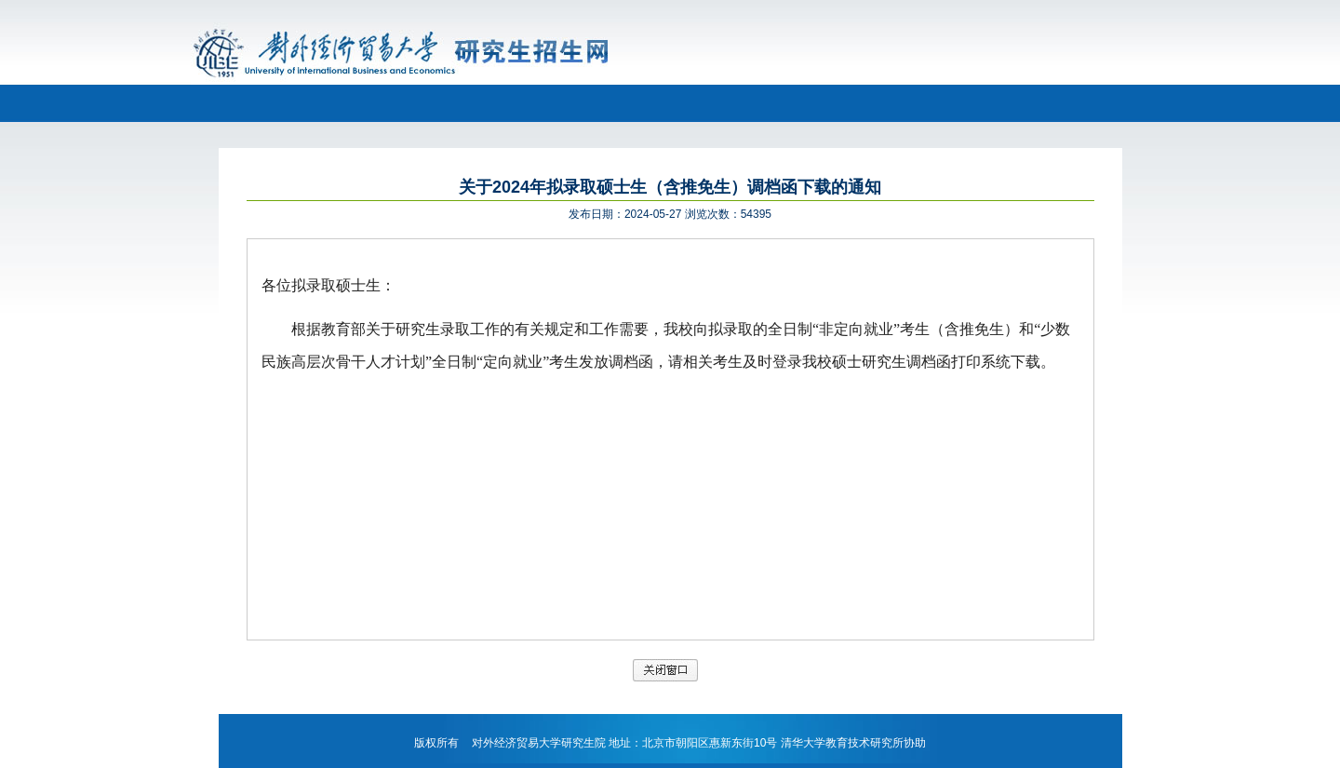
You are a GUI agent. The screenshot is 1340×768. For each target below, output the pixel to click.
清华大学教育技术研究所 (842, 742)
